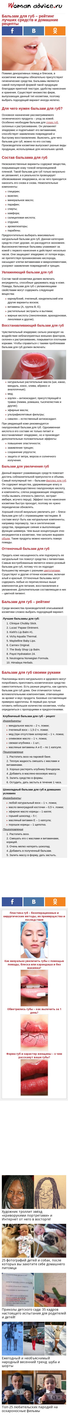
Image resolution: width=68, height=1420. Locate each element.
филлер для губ (56, 480)
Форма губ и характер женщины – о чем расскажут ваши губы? (34, 1055)
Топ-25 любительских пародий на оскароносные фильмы (30, 1409)
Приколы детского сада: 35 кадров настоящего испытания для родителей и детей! (34, 1313)
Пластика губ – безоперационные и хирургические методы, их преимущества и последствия (34, 916)
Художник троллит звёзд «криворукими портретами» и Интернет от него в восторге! (27, 1215)
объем (6, 538)
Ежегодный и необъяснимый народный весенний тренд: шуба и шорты (31, 1362)
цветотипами (52, 570)
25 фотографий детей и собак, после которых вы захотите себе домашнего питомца (33, 1264)
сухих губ (52, 122)
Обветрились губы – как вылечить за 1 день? (34, 1010)
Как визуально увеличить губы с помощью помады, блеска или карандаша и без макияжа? (34, 964)
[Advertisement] (34, 1135)
